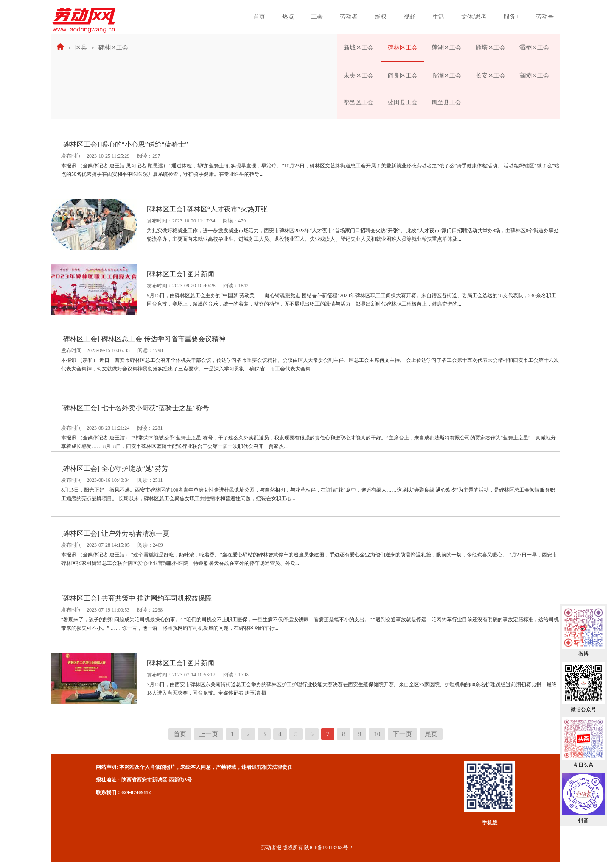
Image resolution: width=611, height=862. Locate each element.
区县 (81, 47)
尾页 (431, 734)
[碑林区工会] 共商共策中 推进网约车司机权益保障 (136, 598)
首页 (259, 17)
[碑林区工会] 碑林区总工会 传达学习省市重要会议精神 (143, 338)
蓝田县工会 (403, 102)
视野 (409, 17)
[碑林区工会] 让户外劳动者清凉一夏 (115, 533)
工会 (317, 17)
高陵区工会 (534, 75)
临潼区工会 (446, 75)
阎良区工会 (403, 75)
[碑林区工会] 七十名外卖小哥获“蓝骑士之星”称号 (135, 408)
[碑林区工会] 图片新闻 (180, 274)
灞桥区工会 (534, 47)
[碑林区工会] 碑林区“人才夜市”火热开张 (207, 209)
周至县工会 (446, 102)
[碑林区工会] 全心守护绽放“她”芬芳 (114, 468)
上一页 (208, 734)
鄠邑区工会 (358, 102)
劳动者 (349, 17)
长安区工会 (490, 75)
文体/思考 (474, 17)
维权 (381, 17)
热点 (288, 17)
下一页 (402, 734)
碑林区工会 (113, 47)
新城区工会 (358, 47)
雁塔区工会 (490, 47)
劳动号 (545, 17)
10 (377, 734)
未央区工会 (358, 75)
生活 (438, 17)
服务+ (511, 17)
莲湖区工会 (446, 47)
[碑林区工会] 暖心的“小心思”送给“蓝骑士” (124, 144)
